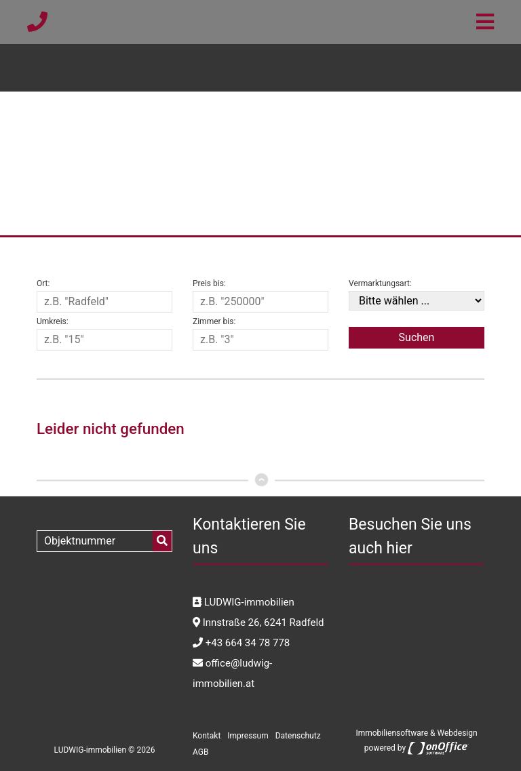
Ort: (43, 283)
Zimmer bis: (214, 321)
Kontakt (206, 735)
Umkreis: (53, 321)
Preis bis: (209, 283)
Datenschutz (298, 735)
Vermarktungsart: (380, 283)
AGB (200, 752)
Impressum (247, 735)
